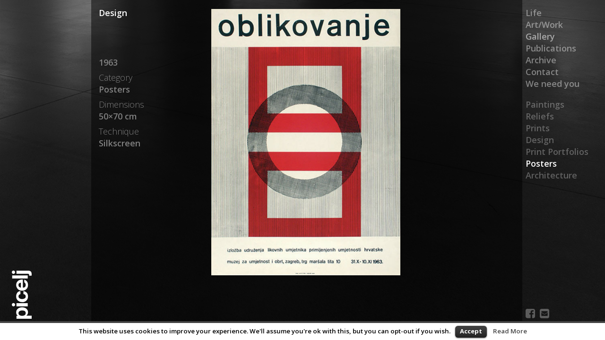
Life (534, 12)
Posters (541, 163)
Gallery (540, 36)
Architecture (551, 175)
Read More (510, 331)
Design (540, 139)
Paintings (545, 104)
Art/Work (544, 24)
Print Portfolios (557, 151)
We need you (552, 83)
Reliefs (540, 116)
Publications (551, 48)
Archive (541, 60)
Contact (542, 71)
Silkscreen (119, 143)
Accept (471, 331)
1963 (108, 62)
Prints (538, 128)
